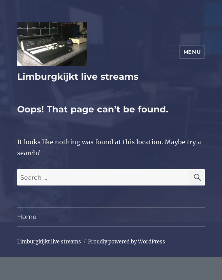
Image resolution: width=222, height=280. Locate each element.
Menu (192, 52)
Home (27, 216)
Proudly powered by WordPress (126, 241)
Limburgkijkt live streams (77, 76)
